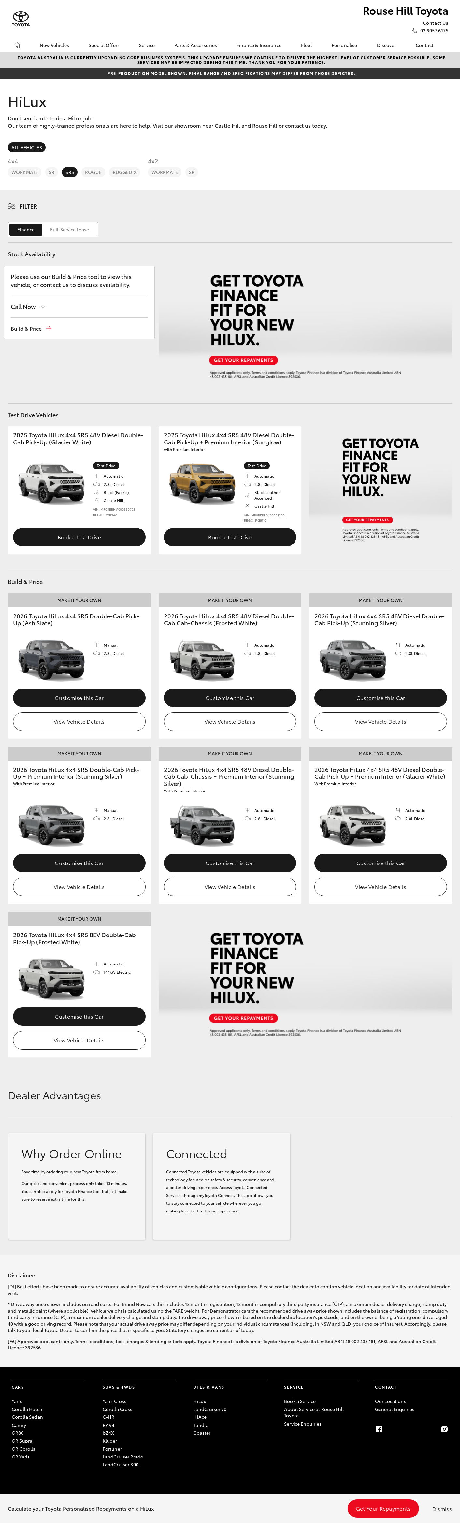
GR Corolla (24, 1448)
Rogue (93, 172)
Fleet (306, 45)
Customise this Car (79, 697)
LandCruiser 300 (120, 1464)
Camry (19, 1425)
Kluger (110, 1440)
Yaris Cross (115, 1401)
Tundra (200, 1425)
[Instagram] (444, 1429)
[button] (31, 328)
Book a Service (300, 1401)
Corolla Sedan (27, 1417)
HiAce (200, 1417)
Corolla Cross (118, 1409)
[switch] (53, 229)
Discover (386, 45)
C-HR (109, 1417)
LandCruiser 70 (209, 1409)
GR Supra (22, 1440)
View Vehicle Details (79, 721)
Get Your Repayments (383, 1508)
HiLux (199, 1401)
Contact (424, 45)
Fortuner (112, 1448)
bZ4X (108, 1432)
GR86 (18, 1432)
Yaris (17, 1401)
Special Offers (104, 45)
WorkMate (24, 172)
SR (51, 172)
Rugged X (125, 172)
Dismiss (442, 1508)
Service (147, 45)
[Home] (17, 45)
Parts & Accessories (195, 45)
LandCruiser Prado (123, 1456)
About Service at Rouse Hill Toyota (314, 1412)
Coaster (201, 1432)
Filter (28, 206)
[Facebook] (379, 1429)
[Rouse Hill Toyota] (21, 19)
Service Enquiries (303, 1423)
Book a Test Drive (79, 537)
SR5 (69, 172)
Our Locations (390, 1401)
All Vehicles (26, 147)
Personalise (344, 45)
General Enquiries (394, 1409)
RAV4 (109, 1425)
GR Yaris (21, 1456)
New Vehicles (54, 45)
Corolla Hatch (27, 1409)
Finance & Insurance (259, 45)
